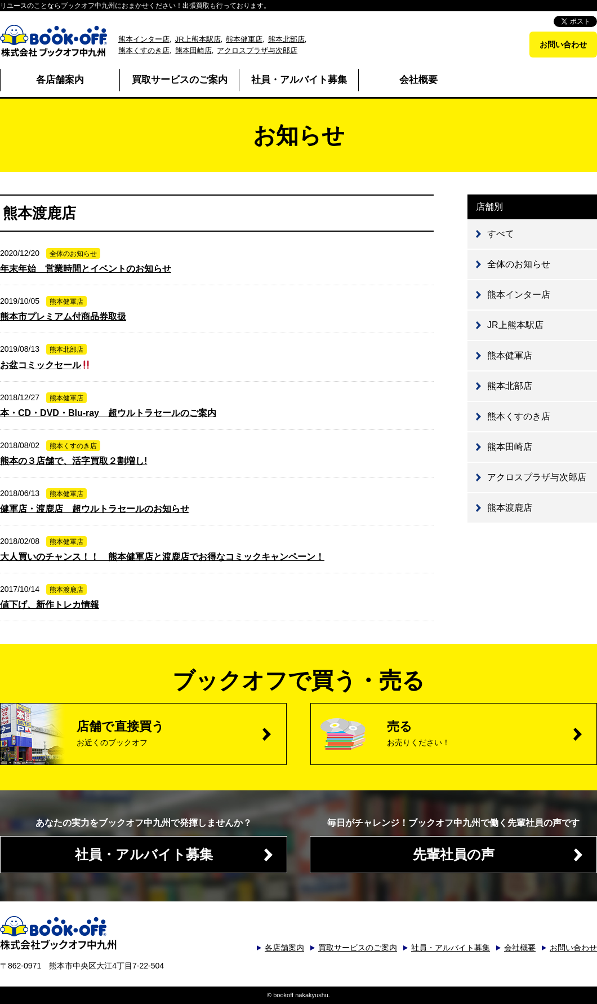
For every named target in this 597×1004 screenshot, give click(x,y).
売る (491, 733)
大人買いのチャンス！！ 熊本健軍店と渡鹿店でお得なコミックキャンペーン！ (162, 556)
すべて (500, 233)
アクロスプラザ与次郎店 (257, 50)
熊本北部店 (286, 39)
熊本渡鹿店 (509, 507)
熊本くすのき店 (144, 50)
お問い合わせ (563, 44)
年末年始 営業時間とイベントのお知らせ (85, 268)
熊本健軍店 (244, 39)
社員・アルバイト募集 (299, 79)
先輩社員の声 (453, 854)
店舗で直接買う (181, 733)
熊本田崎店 (193, 50)
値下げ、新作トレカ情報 (49, 604)
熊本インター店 (144, 39)
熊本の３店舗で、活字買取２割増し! (73, 461)
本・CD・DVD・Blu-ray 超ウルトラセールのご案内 (108, 413)
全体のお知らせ (518, 264)
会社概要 (418, 79)
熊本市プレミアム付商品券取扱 (63, 316)
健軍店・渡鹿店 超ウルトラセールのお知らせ (94, 509)
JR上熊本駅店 (198, 39)
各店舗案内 (60, 79)
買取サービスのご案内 (180, 79)
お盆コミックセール (45, 365)
